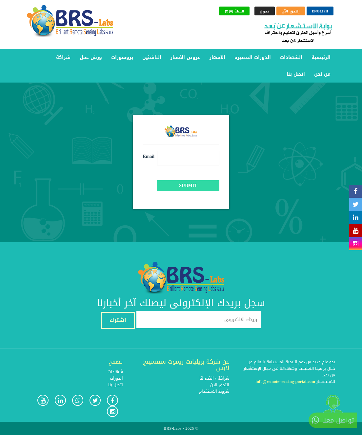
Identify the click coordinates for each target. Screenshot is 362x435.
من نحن (322, 74)
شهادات (115, 372)
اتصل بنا (296, 74)
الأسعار (217, 57)
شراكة (63, 57)
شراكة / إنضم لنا (214, 378)
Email (147, 156)
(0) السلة (234, 11)
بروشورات (122, 57)
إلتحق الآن (291, 11)
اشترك (118, 320)
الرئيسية (321, 57)
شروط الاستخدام (214, 391)
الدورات (116, 378)
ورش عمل (91, 57)
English (320, 11)
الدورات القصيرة (252, 57)
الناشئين (151, 57)
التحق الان (219, 385)
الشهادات (291, 57)
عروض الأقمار (185, 57)
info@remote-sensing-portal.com (285, 381)
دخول (265, 11)
